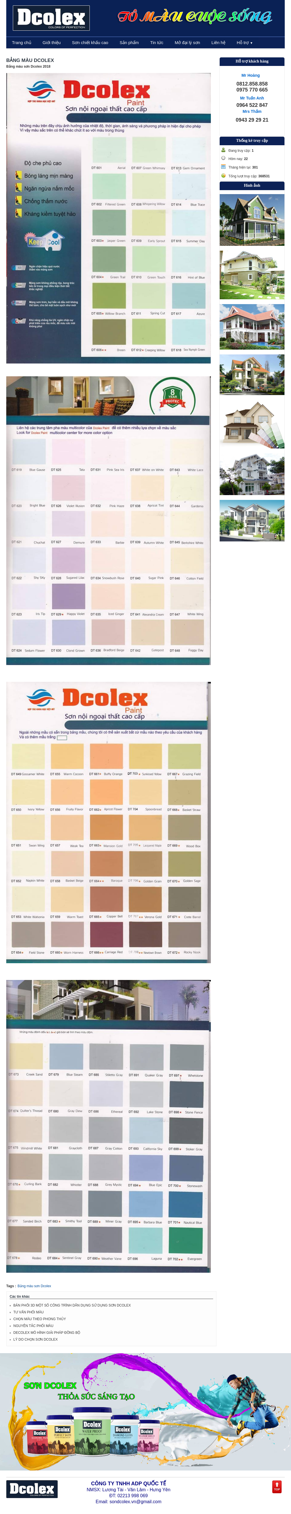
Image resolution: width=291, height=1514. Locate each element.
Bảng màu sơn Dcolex (34, 1286)
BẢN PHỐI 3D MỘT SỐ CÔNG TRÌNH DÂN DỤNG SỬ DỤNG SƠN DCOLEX (72, 1305)
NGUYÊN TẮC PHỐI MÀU (33, 1326)
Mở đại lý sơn (187, 42)
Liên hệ (218, 42)
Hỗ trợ (245, 42)
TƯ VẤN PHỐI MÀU (28, 1312)
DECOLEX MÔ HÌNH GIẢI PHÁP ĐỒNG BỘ (46, 1333)
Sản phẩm (129, 42)
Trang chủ (21, 42)
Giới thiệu (52, 42)
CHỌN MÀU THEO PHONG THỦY (39, 1319)
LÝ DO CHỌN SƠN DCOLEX (35, 1339)
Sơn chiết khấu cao (90, 42)
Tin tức (156, 42)
